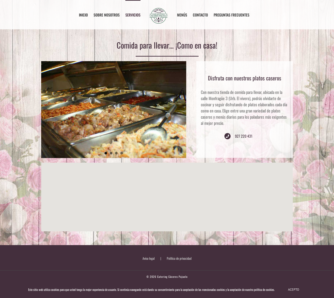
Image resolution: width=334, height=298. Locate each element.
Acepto (293, 289)
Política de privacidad (179, 258)
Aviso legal (149, 258)
